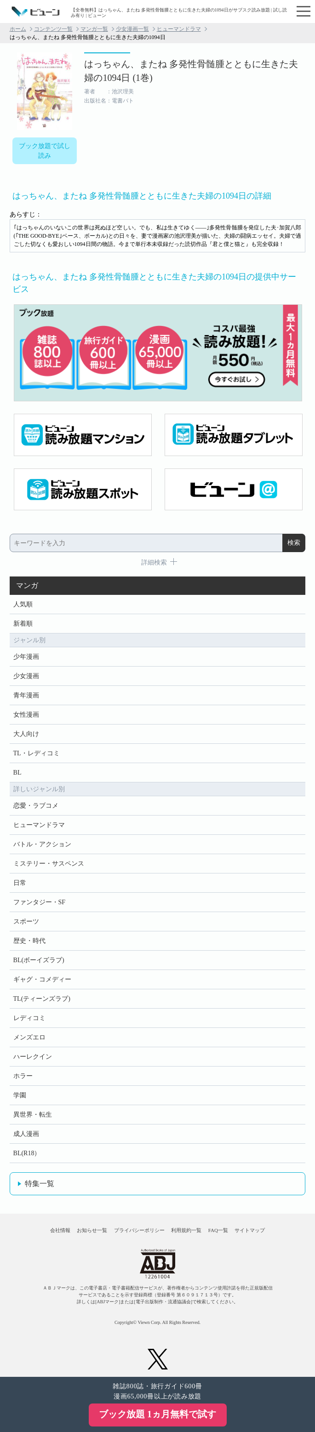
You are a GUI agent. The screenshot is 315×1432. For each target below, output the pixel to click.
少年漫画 (26, 656)
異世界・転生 (32, 1114)
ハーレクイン (32, 1056)
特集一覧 (39, 1183)
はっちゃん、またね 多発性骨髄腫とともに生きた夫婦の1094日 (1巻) (191, 71)
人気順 (23, 604)
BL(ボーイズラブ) (38, 960)
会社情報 (60, 1230)
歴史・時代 (29, 940)
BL (17, 772)
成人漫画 (26, 1133)
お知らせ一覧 (92, 1230)
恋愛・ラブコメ (35, 805)
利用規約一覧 (186, 1230)
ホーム (18, 29)
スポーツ (26, 921)
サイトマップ (250, 1230)
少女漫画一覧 (132, 29)
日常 (19, 882)
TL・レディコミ (36, 753)
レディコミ (29, 1018)
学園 (19, 1095)
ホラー (23, 1076)
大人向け (26, 733)
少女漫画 (26, 676)
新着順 (23, 623)
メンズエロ (29, 1037)
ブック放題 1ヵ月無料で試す (157, 1414)
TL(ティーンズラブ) (41, 998)
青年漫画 (26, 695)
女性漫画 (26, 714)
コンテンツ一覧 (53, 29)
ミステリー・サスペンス (48, 863)
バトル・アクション (42, 844)
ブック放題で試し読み (44, 151)
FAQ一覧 (218, 1230)
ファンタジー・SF (39, 902)
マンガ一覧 (94, 29)
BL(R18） (27, 1153)
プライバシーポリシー (139, 1230)
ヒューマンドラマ (179, 29)
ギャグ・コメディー (42, 979)
